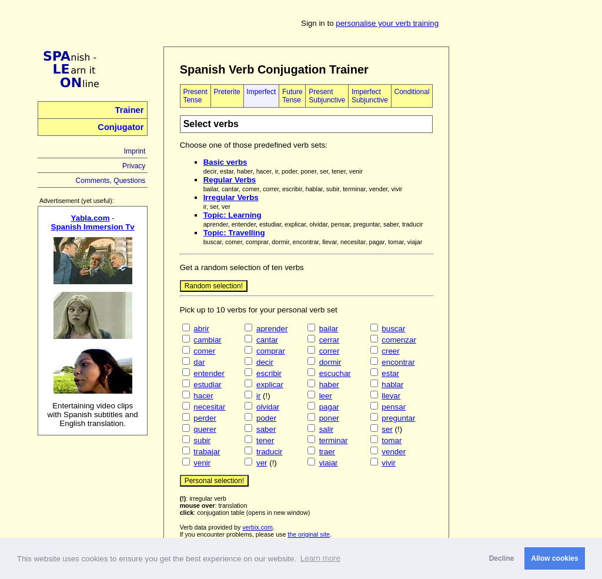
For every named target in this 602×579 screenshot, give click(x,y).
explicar (269, 384)
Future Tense (292, 96)
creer (390, 351)
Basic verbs (225, 162)
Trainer (129, 110)
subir (201, 440)
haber (329, 384)
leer (325, 395)
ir (258, 395)
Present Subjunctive (327, 96)
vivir (389, 462)
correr (329, 351)
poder (266, 418)
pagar (329, 406)
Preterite (226, 92)
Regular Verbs (229, 179)
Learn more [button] (320, 558)
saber (266, 429)
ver (261, 462)
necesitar (209, 406)
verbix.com (257, 527)
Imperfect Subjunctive (370, 96)
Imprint (135, 151)
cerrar (329, 339)
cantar (267, 339)
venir (201, 462)
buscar (393, 328)
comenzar (399, 339)
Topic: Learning (232, 215)
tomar (392, 440)
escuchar (335, 373)
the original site (308, 534)
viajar (328, 462)
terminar (333, 440)
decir (264, 362)
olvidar (267, 406)
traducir (269, 451)
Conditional (412, 92)
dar (199, 362)
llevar (391, 395)
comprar (270, 351)
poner (329, 418)
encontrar (398, 362)
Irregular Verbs (231, 197)
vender (394, 451)
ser (387, 429)
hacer (203, 395)
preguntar (398, 418)
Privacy (133, 166)
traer (327, 451)
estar (390, 373)
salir (326, 429)
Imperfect (261, 92)
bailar (329, 328)
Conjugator (120, 127)
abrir (201, 328)
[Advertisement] (520, 223)
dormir (330, 362)
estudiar (207, 384)
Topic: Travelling (234, 232)
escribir (269, 373)
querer (204, 429)
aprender (271, 328)
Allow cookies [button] (554, 558)
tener (265, 440)
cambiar (207, 339)
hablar (392, 384)
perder (204, 418)
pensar (394, 406)
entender (209, 373)
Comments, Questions (111, 181)
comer (204, 351)
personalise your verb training (387, 23)
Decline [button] (501, 558)
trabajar (206, 451)
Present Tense (195, 96)
